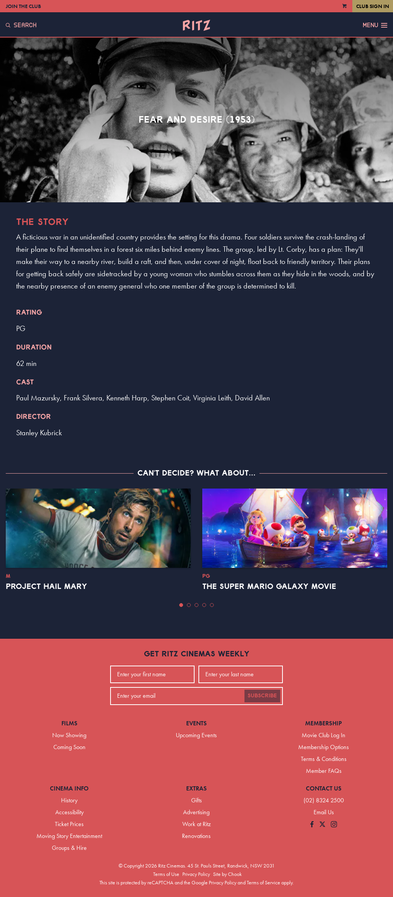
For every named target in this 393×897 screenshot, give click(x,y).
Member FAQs (324, 771)
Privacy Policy (196, 874)
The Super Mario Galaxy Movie (269, 586)
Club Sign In (372, 6)
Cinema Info (69, 788)
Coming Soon (69, 747)
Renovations (196, 836)
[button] (181, 605)
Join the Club (23, 6)
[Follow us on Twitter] (322, 825)
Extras (196, 788)
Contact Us (324, 788)
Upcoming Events (196, 735)
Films (69, 723)
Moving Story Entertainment (69, 836)
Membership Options (323, 747)
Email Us (324, 812)
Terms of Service (263, 882)
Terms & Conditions (324, 759)
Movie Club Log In (323, 735)
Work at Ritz (196, 824)
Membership (323, 723)
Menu (375, 25)
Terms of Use (166, 874)
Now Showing (69, 735)
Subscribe (262, 696)
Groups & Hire (69, 848)
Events (196, 723)
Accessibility (69, 812)
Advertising (196, 812)
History (69, 800)
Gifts (196, 800)
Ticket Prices (69, 824)
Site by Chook (227, 874)
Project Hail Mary (46, 586)
